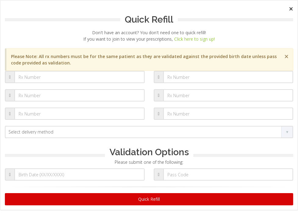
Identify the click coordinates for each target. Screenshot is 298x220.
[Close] (291, 9)
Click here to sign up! (194, 39)
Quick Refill (149, 199)
